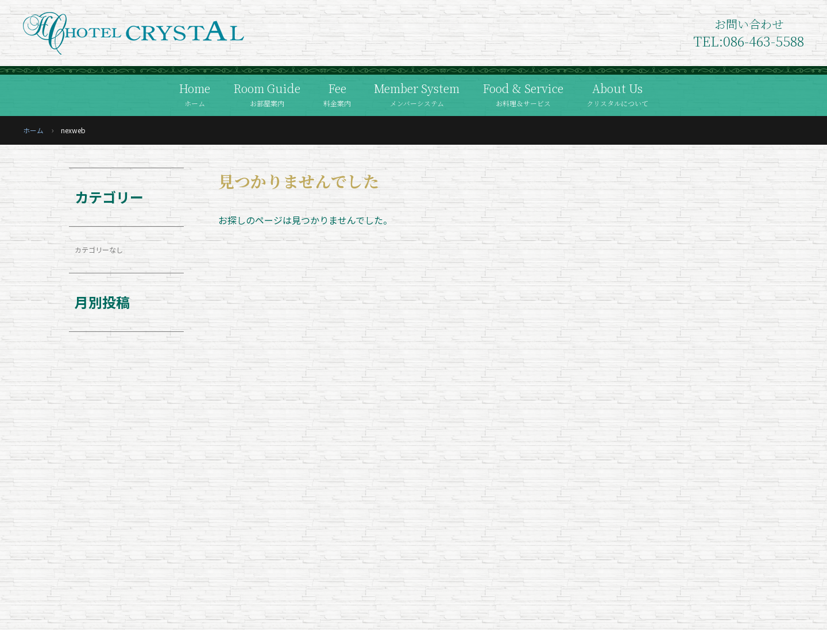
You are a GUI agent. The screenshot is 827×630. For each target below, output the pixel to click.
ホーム (33, 130)
